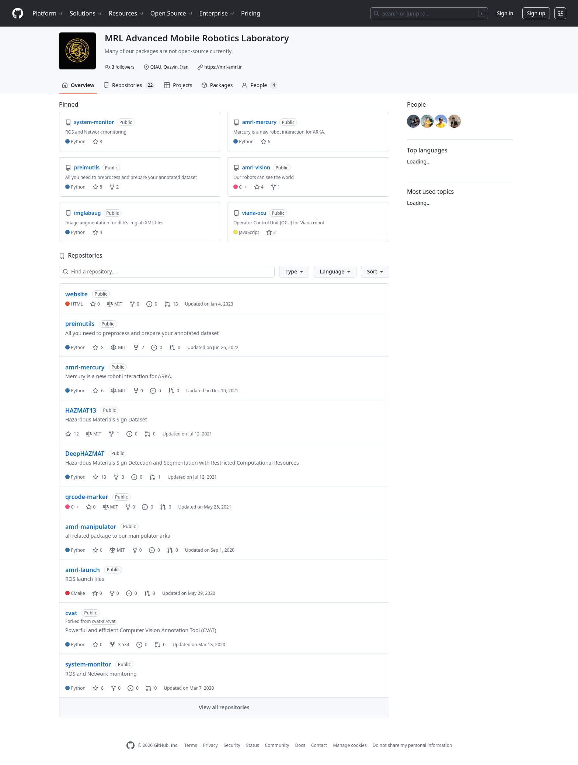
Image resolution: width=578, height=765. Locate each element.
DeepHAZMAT (84, 453)
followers (123, 67)
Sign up (536, 13)
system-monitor (88, 664)
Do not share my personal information (412, 745)
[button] (294, 272)
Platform (48, 13)
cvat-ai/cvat (104, 621)
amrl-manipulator (90, 527)
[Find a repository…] (167, 272)
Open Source (172, 13)
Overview (78, 85)
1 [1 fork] (113, 434)
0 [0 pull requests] (174, 347)
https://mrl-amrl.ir (223, 67)
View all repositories (224, 707)
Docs (300, 745)
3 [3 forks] (118, 477)
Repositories (129, 85)
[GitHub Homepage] (130, 745)
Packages (217, 85)
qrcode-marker (86, 497)
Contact (319, 745)
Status (252, 745)
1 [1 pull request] (154, 477)
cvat (71, 613)
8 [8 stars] (98, 347)
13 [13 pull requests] (171, 304)
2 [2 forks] (138, 347)
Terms (190, 745)
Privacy (210, 745)
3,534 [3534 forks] (119, 644)
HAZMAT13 (80, 410)
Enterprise (217, 13)
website (76, 294)
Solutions (86, 13)
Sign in (505, 13)
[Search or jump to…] (429, 13)
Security (232, 745)
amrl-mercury (85, 367)
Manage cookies (349, 745)
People (259, 85)
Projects (178, 85)
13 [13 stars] (99, 477)
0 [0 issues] (151, 304)
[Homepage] (18, 13)
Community (277, 745)
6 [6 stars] (98, 390)
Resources (126, 13)
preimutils (80, 324)
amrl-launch (82, 570)
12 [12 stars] (72, 434)
